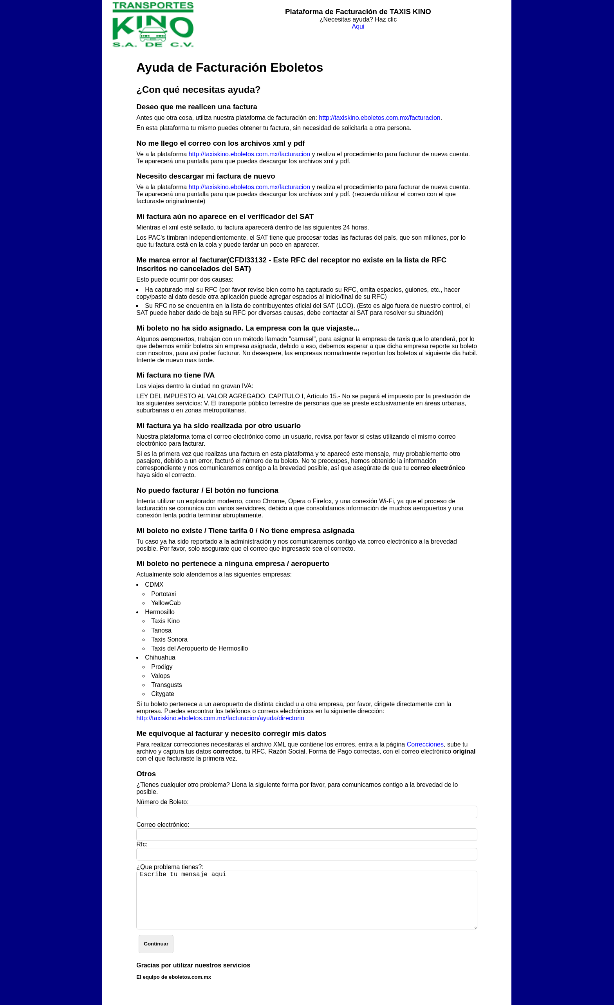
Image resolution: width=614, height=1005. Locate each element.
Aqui (358, 26)
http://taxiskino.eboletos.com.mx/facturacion (379, 117)
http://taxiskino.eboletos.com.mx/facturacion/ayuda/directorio (220, 718)
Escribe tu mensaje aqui (306, 900)
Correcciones (425, 744)
